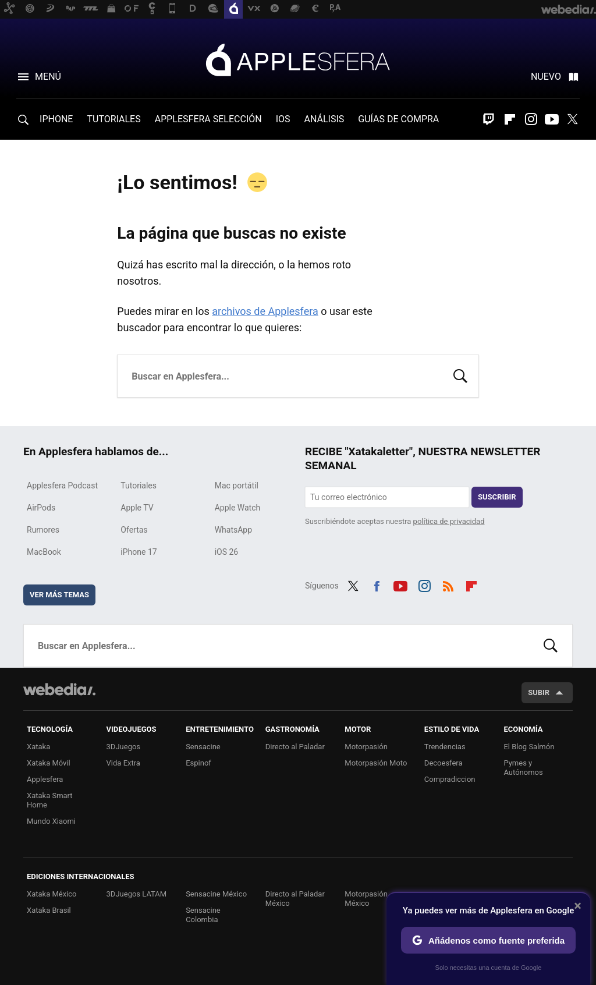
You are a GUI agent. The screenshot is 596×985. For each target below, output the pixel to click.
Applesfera (298, 59)
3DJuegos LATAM (137, 894)
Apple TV (136, 507)
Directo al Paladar (295, 746)
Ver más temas (59, 594)
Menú (48, 76)
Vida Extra (123, 763)
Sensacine (203, 746)
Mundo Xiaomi (51, 821)
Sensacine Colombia (203, 915)
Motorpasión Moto (376, 763)
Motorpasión (366, 746)
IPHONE (56, 119)
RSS (448, 584)
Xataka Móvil (48, 763)
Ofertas (133, 529)
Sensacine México (216, 894)
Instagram (531, 119)
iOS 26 (227, 552)
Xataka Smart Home (50, 800)
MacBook (44, 552)
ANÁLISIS (324, 119)
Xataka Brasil (49, 910)
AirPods (41, 507)
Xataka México (52, 894)
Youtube (552, 119)
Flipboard (510, 119)
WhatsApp (233, 529)
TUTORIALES (113, 119)
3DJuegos (124, 746)
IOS (283, 119)
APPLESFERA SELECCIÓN (208, 119)
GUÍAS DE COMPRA (398, 119)
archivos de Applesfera (265, 311)
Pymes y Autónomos (522, 768)
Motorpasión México (366, 899)
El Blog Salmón (528, 746)
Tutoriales (138, 485)
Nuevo (546, 76)
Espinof (198, 763)
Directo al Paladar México (295, 899)
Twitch (489, 119)
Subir (538, 692)
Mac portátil (236, 485)
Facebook (376, 584)
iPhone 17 (138, 552)
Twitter (573, 119)
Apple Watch (238, 507)
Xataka (38, 746)
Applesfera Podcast (62, 485)
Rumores (43, 529)
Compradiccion (450, 779)
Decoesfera (443, 763)
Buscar (460, 375)
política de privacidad (449, 521)
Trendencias (445, 746)
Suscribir (497, 496)
